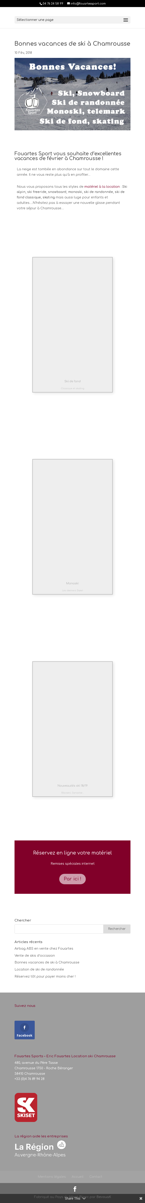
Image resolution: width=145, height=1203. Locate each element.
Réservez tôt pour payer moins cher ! (45, 976)
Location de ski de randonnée (39, 969)
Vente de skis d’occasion (35, 955)
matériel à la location (102, 186)
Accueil (78, 1176)
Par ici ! (72, 879)
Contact (95, 1176)
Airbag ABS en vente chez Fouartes (44, 948)
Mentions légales (52, 1176)
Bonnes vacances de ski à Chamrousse (47, 962)
